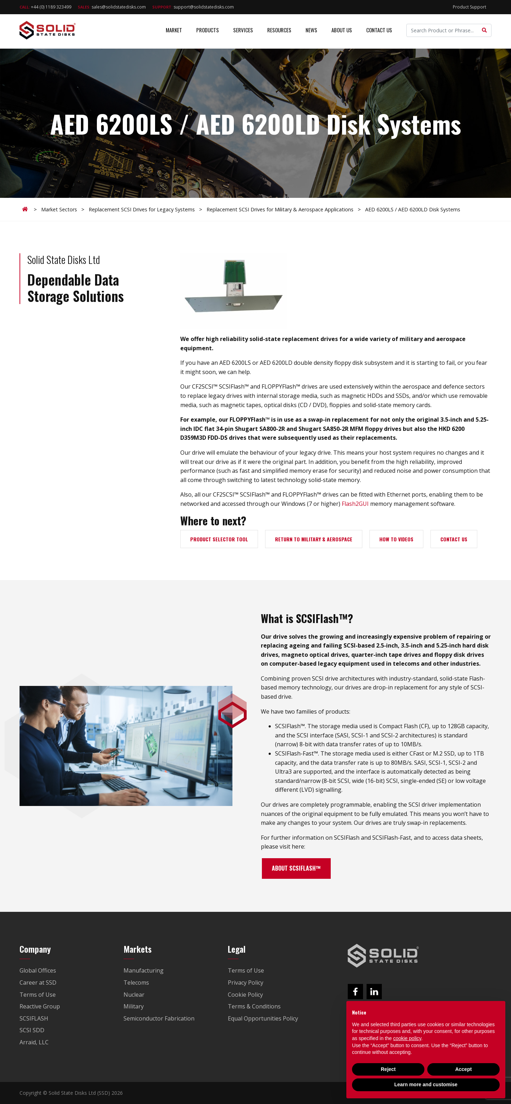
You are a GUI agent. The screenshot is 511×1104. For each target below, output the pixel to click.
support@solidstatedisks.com (193, 7)
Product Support (469, 7)
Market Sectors (59, 209)
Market (174, 32)
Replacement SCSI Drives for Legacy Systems (142, 209)
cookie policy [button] (407, 1038)
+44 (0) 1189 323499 (45, 7)
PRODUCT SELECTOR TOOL (219, 539)
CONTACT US (453, 539)
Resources (279, 32)
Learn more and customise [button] (425, 1084)
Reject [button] (388, 1069)
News (311, 32)
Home (26, 209)
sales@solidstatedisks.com (112, 7)
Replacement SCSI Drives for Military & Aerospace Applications (280, 209)
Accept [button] (463, 1069)
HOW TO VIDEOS (396, 539)
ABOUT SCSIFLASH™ (296, 868)
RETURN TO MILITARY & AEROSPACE (313, 539)
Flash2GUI (355, 504)
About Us (341, 32)
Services (243, 32)
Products (207, 32)
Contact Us (379, 32)
